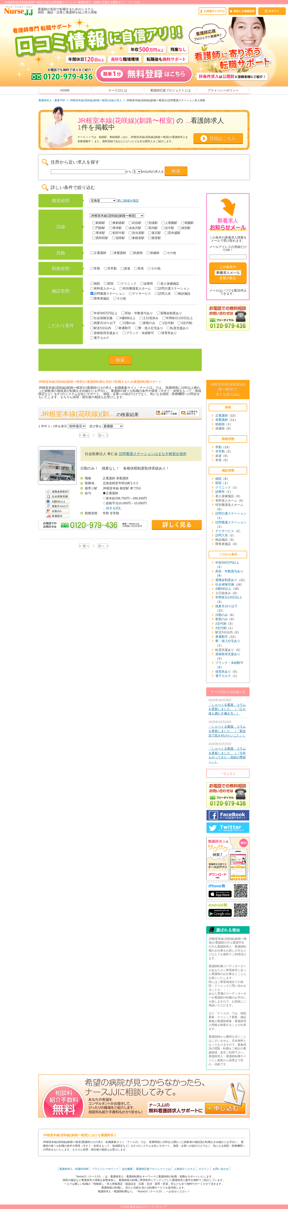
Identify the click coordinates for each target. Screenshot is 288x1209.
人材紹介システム (184, 1169)
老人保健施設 (168, 283)
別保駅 (151, 223)
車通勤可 (123, 328)
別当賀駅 (136, 233)
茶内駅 (151, 228)
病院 (95, 283)
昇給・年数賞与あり (137, 313)
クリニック (127, 283)
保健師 (153, 253)
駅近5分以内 (100, 328)
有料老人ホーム (103, 288)
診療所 (146, 283)
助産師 (136, 253)
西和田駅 (100, 238)
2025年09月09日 (227, 707)
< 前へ (84, 435)
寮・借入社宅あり (149, 328)
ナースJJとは (117, 90)
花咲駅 (118, 238)
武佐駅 (135, 223)
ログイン (204, 1169)
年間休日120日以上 (177, 318)
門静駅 (98, 228)
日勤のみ (128, 323)
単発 (139, 268)
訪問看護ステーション (107, 293)
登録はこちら (222, 138)
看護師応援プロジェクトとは (170, 90)
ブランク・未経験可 (138, 333)
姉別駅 (184, 228)
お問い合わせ (221, 1169)
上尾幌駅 (169, 223)
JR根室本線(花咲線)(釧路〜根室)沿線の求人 (96, 100)
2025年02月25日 (227, 753)
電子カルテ (99, 338)
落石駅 (154, 233)
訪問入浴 (163, 293)
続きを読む (114, 508)
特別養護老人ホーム (135, 288)
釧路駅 (98, 223)
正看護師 (98, 253)
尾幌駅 (187, 223)
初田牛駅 (117, 233)
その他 (169, 253)
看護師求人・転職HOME (74, 1169)
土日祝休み (149, 318)
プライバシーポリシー (223, 90)
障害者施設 (99, 298)
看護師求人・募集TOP (51, 100)
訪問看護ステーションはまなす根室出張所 (152, 454)
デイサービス (140, 293)
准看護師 (118, 253)
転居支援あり (178, 328)
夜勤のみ (147, 323)
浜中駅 (168, 228)
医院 (109, 283)
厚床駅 (98, 233)
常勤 (95, 268)
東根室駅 (136, 238)
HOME (65, 90)
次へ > (103, 435)
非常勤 (110, 268)
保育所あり (167, 333)
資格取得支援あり (104, 333)
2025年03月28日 (227, 729)
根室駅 (154, 238)
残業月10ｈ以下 (103, 323)
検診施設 (182, 293)
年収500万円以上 (104, 313)
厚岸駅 (115, 228)
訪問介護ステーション (172, 288)
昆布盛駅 (172, 233)
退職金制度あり (169, 313)
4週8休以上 (126, 318)
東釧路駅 (117, 223)
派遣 (125, 268)
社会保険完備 (101, 318)
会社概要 (127, 1169)
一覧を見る (228, 774)
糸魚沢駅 (133, 228)
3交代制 (185, 323)
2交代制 (166, 323)
